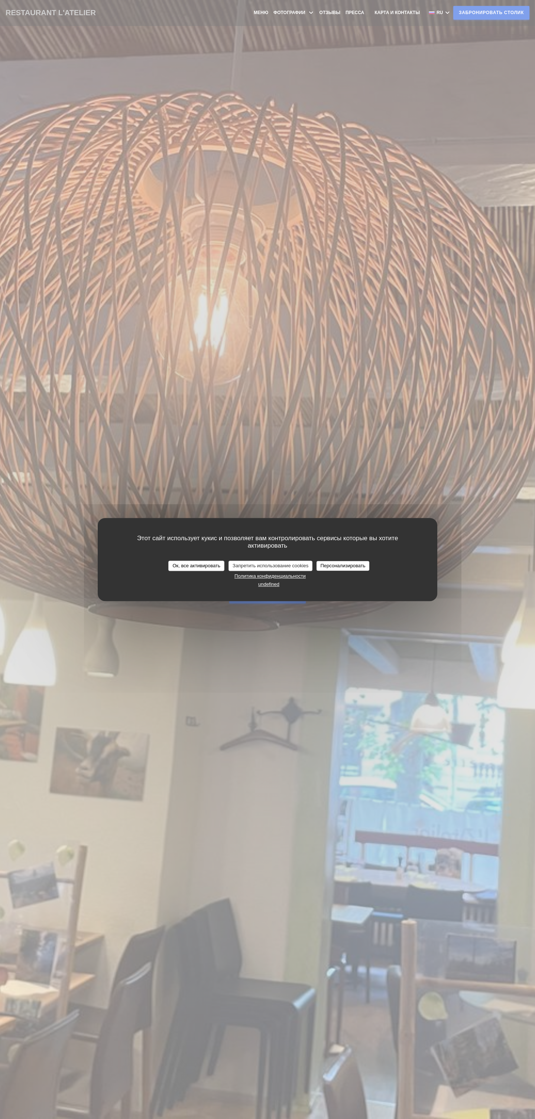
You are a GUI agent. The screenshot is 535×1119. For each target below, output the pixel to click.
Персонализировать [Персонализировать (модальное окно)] (342, 565)
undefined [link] (268, 584)
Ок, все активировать (196, 565)
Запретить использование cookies (270, 565)
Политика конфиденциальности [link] (270, 576)
